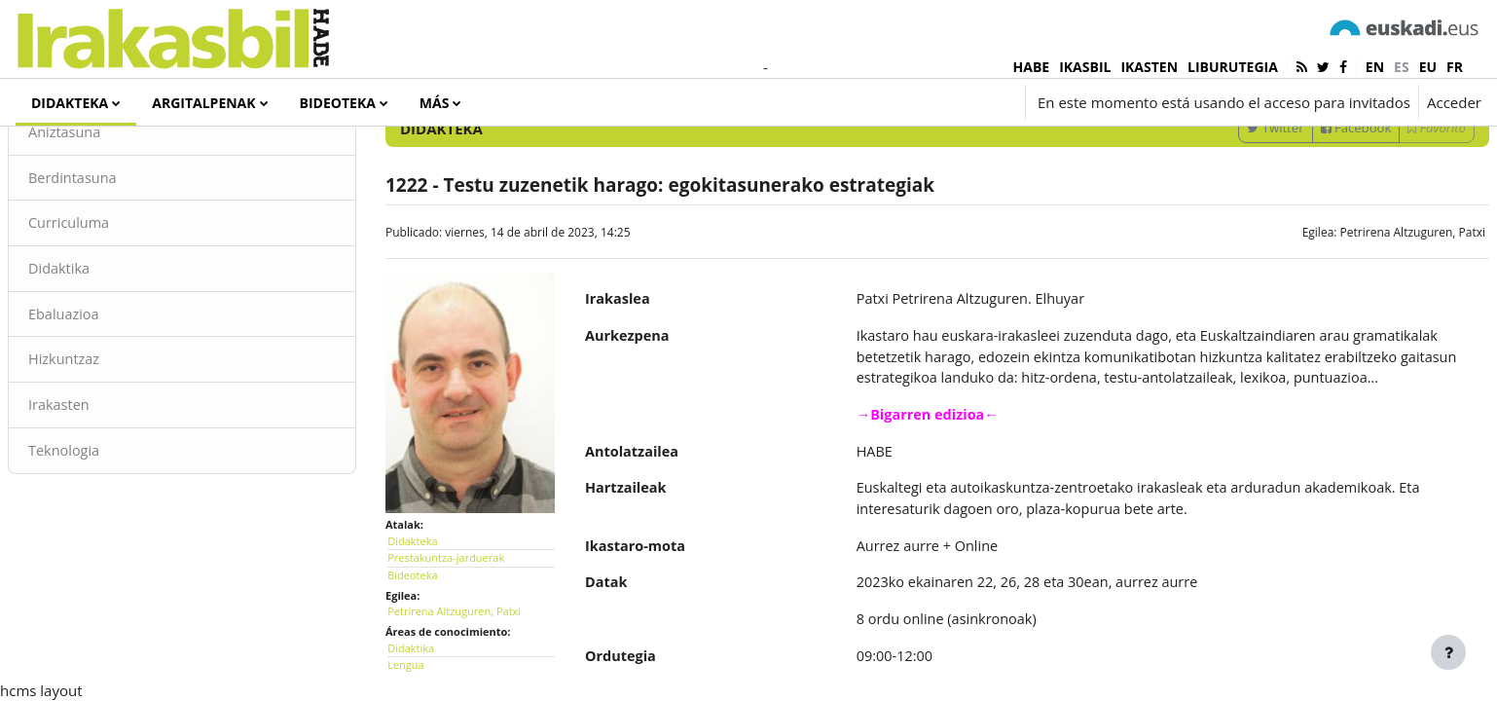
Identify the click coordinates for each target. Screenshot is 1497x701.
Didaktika (106, 350)
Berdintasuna (120, 258)
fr (1454, 66)
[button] (901, 102)
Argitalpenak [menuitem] (203, 102)
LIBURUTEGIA (1232, 66)
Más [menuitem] (435, 102)
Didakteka (435, 604)
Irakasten (106, 489)
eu (1428, 66)
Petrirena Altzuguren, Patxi (1366, 312)
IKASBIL (1085, 66)
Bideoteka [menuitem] (338, 102)
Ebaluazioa (111, 397)
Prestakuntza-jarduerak (469, 621)
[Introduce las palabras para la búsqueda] (1274, 155)
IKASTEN (1149, 66)
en (1375, 66)
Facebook (1309, 207)
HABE (1031, 66)
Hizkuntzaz (112, 443)
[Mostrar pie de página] (1448, 652)
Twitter (1228, 207)
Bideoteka (435, 638)
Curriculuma (117, 304)
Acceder (1454, 102)
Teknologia (112, 535)
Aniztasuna (112, 212)
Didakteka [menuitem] (69, 102)
